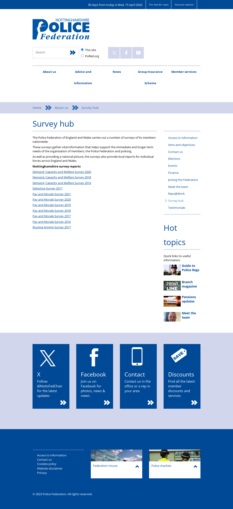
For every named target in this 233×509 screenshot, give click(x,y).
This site (90, 50)
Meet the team (178, 187)
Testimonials (176, 208)
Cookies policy (46, 464)
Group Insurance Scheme (150, 77)
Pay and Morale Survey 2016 (52, 222)
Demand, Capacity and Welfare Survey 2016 (62, 183)
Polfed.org (92, 56)
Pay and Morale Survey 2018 (52, 211)
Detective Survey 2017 (47, 188)
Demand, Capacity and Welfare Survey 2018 (62, 177)
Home (37, 108)
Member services (183, 72)
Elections (174, 159)
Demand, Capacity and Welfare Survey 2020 (62, 172)
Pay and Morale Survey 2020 (52, 199)
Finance (173, 173)
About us (49, 72)
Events (172, 166)
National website (184, 4)
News (117, 72)
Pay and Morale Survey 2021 (52, 194)
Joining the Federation (183, 180)
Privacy (42, 473)
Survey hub (176, 201)
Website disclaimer (49, 468)
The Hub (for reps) (158, 4)
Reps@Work (176, 194)
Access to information (183, 138)
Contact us (175, 152)
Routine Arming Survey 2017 (52, 227)
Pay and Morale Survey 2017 (52, 216)
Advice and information (83, 77)
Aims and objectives (181, 145)
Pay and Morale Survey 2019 (52, 205)
